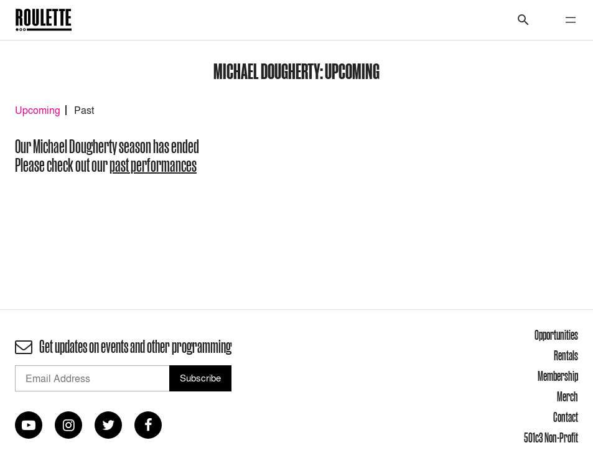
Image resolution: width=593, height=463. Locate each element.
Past (84, 110)
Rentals (566, 355)
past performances (153, 165)
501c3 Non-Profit (551, 437)
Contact (565, 417)
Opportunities (556, 335)
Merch (567, 396)
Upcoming (37, 110)
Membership (558, 376)
